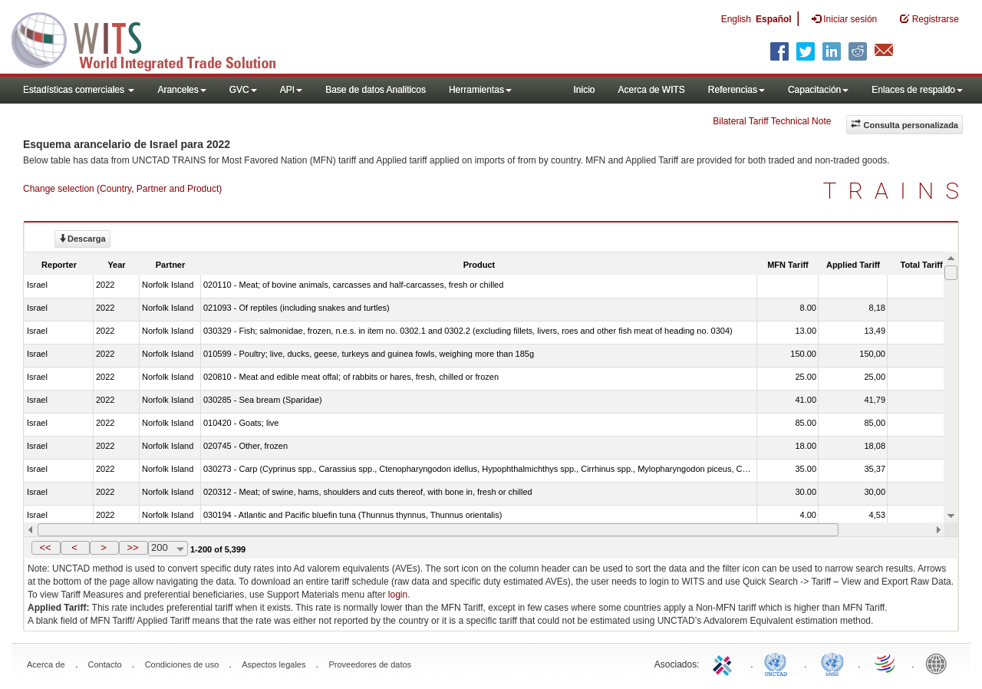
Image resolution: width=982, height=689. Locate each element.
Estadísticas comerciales (78, 89)
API (291, 89)
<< (45, 547)
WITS (153, 38)
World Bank (939, 663)
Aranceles (181, 89)
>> (132, 547)
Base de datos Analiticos (375, 89)
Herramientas (480, 89)
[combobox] (168, 548)
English (736, 19)
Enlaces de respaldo (917, 89)
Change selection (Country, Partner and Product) (122, 188)
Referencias (736, 89)
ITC (725, 663)
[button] (46, 548)
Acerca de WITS (651, 89)
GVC (243, 89)
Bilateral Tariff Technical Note (772, 121)
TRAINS (896, 190)
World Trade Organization (886, 663)
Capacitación (818, 89)
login (397, 594)
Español (774, 19)
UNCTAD (778, 663)
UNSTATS (832, 663)
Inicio (584, 89)
